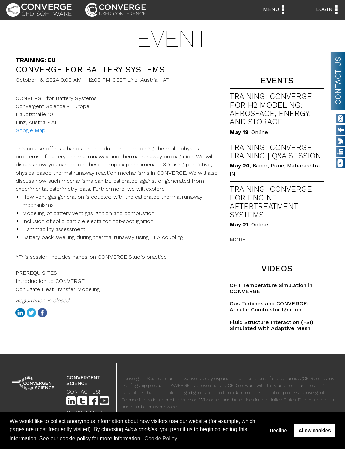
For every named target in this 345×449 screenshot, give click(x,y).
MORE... (239, 239)
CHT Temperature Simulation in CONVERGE (271, 288)
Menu (271, 9)
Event (172, 38)
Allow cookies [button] (315, 430)
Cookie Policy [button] (161, 438)
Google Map (30, 130)
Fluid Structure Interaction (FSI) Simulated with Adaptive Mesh (271, 325)
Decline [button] (278, 430)
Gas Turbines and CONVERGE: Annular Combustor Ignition (269, 306)
